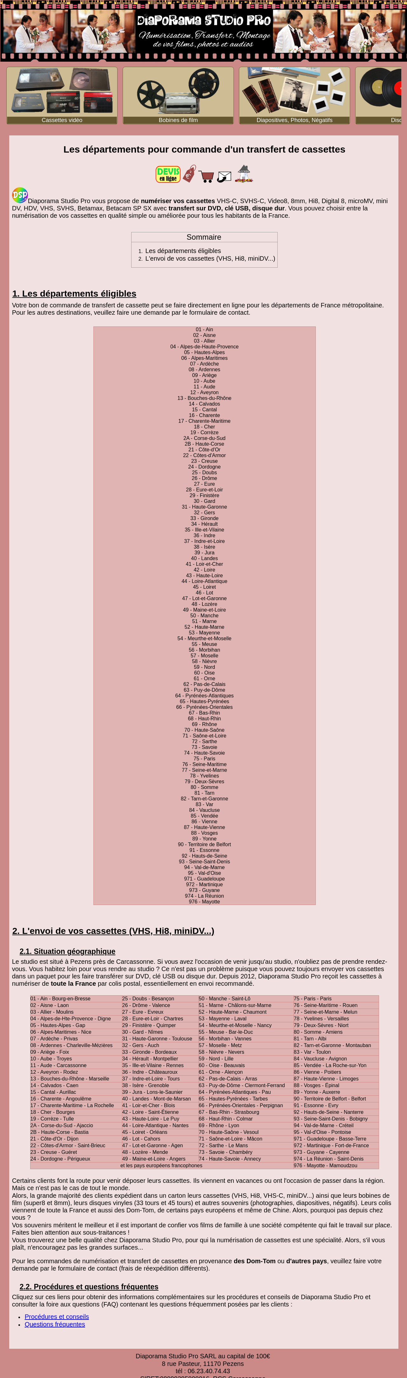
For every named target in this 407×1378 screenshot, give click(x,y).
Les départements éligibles (183, 250)
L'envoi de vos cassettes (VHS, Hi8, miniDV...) (210, 258)
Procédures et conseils (57, 1316)
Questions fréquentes (55, 1324)
